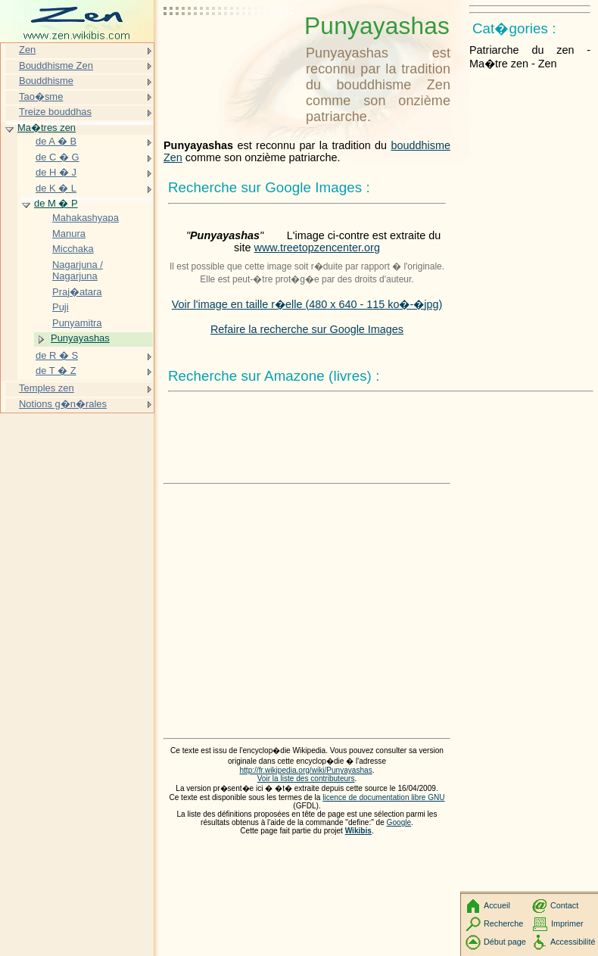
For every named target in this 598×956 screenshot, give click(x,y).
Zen (173, 157)
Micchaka (73, 248)
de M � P (56, 203)
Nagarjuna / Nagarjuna (77, 270)
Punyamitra (77, 323)
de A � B (56, 141)
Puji (60, 307)
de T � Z (56, 370)
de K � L (56, 188)
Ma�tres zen (46, 127)
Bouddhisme (46, 80)
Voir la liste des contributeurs (306, 778)
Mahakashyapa (85, 217)
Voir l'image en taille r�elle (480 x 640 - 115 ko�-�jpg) (307, 304)
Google (399, 822)
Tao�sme (41, 96)
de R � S (57, 355)
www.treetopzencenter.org (317, 247)
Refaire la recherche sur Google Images (306, 329)
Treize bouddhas (55, 111)
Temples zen (46, 388)
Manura (69, 233)
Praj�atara (77, 291)
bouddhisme (420, 145)
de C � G (57, 157)
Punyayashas (80, 338)
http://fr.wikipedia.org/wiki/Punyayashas (305, 770)
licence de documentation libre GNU (383, 797)
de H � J (56, 172)
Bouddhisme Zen (56, 65)
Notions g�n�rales (63, 403)
